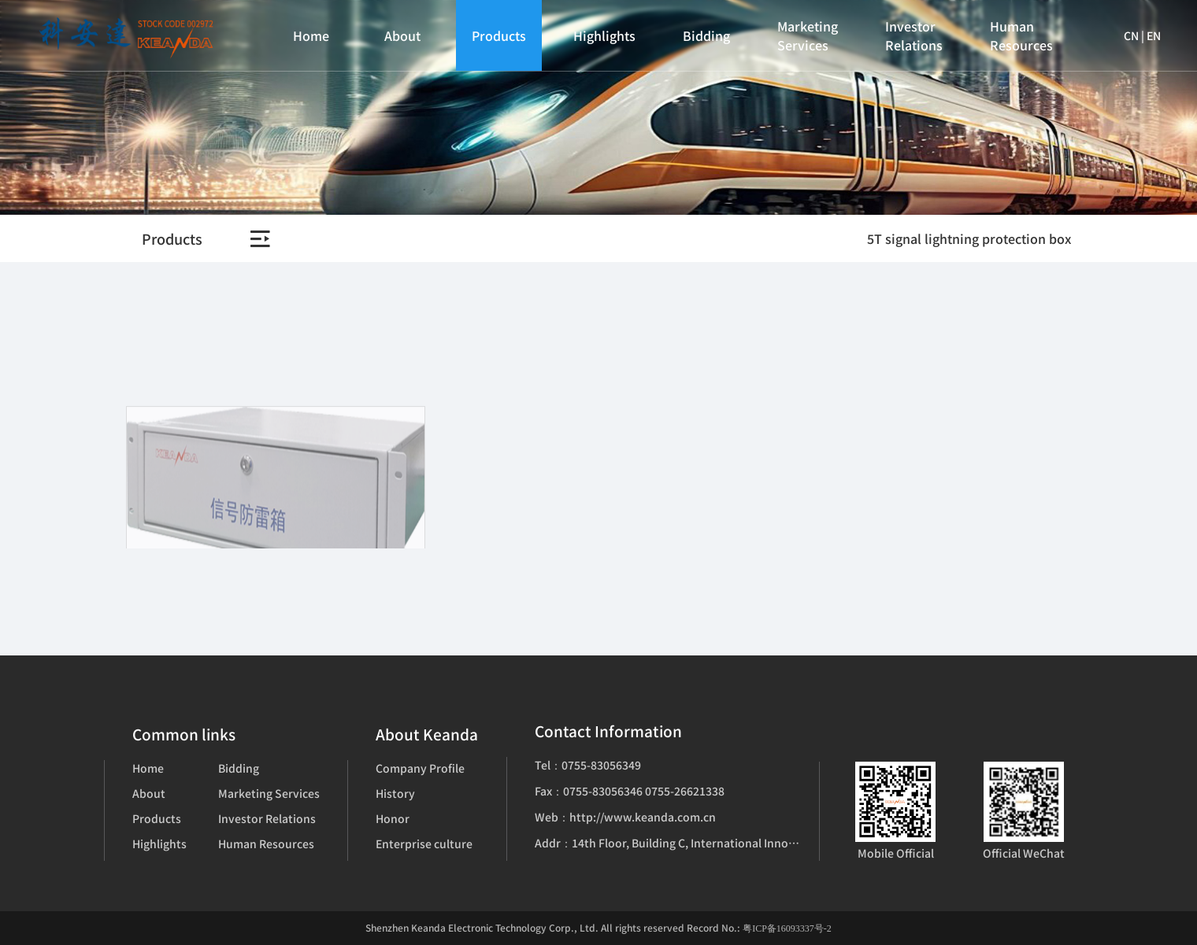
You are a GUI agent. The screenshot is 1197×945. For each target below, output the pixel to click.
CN (1131, 35)
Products (499, 35)
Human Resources (1021, 35)
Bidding (706, 35)
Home (311, 35)
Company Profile (420, 768)
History (395, 793)
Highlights (604, 35)
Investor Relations (914, 35)
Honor (393, 818)
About (402, 35)
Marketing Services (807, 35)
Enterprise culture (424, 843)
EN (1154, 35)
